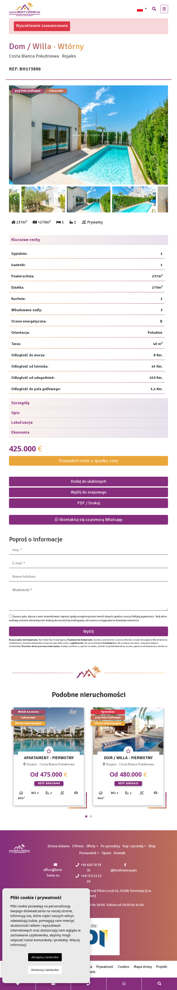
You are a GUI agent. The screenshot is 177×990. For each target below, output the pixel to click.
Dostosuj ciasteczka (45, 970)
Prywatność (104, 967)
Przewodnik (87, 853)
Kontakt (119, 853)
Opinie (106, 853)
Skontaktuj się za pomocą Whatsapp (88, 519)
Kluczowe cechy (25, 239)
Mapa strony (143, 967)
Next (162, 135)
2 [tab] (91, 816)
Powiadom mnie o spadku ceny (88, 460)
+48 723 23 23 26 (88, 878)
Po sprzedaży (110, 846)
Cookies (124, 967)
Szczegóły (20, 402)
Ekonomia (20, 432)
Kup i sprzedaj (133, 846)
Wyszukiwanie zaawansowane (42, 25)
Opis (15, 412)
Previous (15, 135)
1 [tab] (86, 816)
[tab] (88, 240)
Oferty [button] (90, 846)
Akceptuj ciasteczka (45, 957)
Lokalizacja (22, 422)
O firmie (78, 846)
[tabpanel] (48, 758)
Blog (152, 846)
